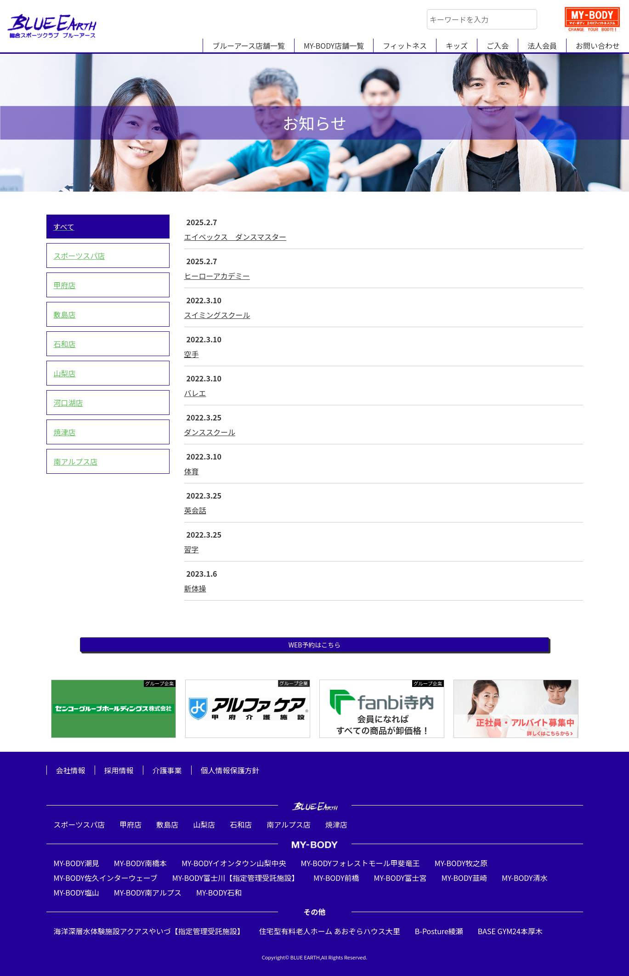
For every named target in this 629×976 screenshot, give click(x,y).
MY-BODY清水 (524, 877)
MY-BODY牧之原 (461, 862)
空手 (191, 353)
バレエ (195, 392)
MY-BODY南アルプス (147, 892)
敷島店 (65, 314)
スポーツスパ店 (79, 255)
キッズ (457, 45)
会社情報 (70, 770)
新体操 (195, 588)
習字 (191, 549)
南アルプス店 (76, 461)
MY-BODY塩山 (76, 892)
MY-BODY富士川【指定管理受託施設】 (235, 877)
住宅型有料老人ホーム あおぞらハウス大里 (329, 930)
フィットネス (405, 45)
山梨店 (65, 373)
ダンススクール (210, 431)
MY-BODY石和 (219, 892)
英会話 (195, 510)
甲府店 (65, 284)
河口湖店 (68, 402)
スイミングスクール (217, 314)
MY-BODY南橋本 (140, 862)
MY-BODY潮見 (76, 862)
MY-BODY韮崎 (464, 877)
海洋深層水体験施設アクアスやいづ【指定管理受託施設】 (149, 930)
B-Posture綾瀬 (439, 930)
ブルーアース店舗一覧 (248, 45)
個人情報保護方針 (230, 770)
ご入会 (498, 45)
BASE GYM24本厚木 (510, 930)
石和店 (65, 343)
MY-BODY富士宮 (400, 877)
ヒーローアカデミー (217, 275)
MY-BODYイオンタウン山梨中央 (233, 862)
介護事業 (167, 770)
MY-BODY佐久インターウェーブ (106, 877)
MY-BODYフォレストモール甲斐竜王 (359, 862)
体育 (191, 471)
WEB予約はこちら (315, 644)
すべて (63, 226)
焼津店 (65, 431)
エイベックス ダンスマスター (235, 236)
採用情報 (119, 770)
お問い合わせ (598, 45)
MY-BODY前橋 (336, 877)
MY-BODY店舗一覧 (334, 45)
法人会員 (542, 45)
